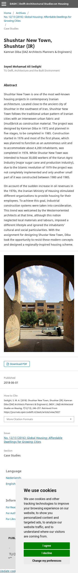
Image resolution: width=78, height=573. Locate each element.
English (11, 484)
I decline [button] (47, 553)
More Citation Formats (20, 419)
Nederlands (13, 478)
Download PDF (18, 364)
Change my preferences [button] (46, 560)
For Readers (13, 507)
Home (7, 13)
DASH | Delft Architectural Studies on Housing (39, 3)
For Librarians (14, 519)
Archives (21, 13)
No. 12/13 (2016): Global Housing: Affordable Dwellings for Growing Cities (37, 18)
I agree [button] (47, 545)
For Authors (13, 513)
